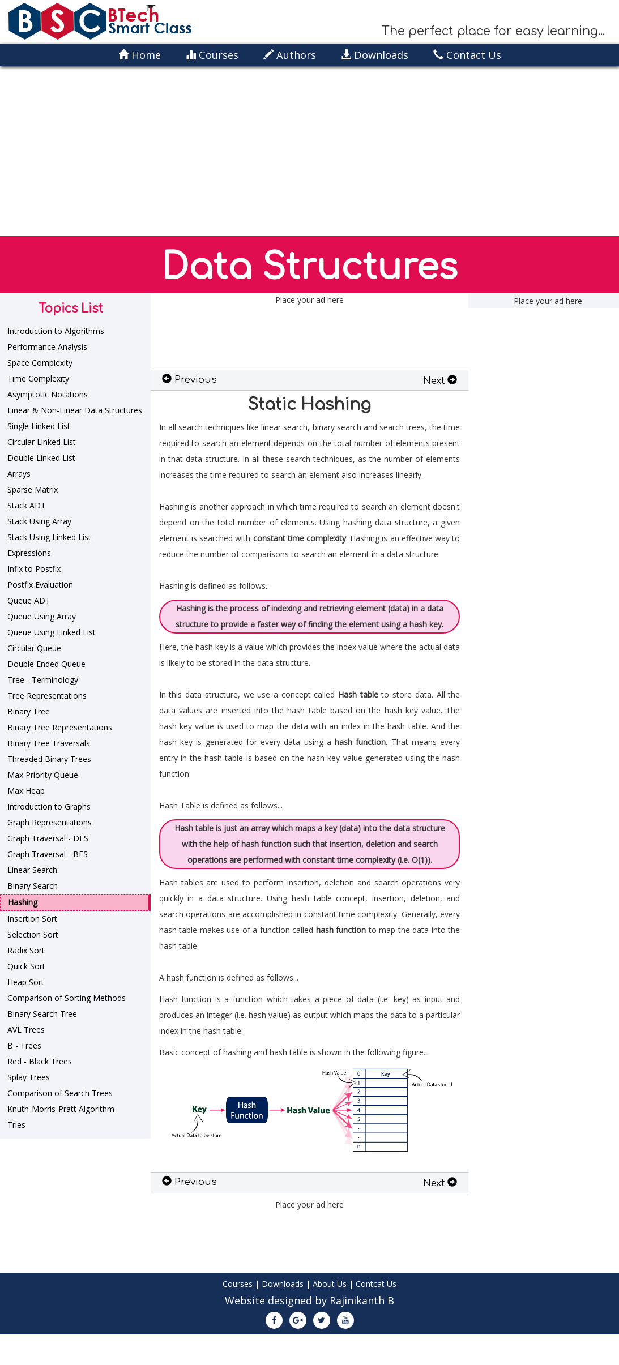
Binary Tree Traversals (48, 743)
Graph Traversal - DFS (47, 838)
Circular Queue (34, 648)
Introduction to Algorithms (55, 331)
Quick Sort (26, 966)
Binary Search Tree (42, 1013)
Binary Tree (28, 711)
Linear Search (32, 870)
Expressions (29, 552)
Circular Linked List (41, 442)
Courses (238, 1283)
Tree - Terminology (42, 679)
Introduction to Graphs (49, 806)
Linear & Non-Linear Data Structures (74, 410)
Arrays (19, 473)
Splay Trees (28, 1077)
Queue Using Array (41, 616)
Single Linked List (38, 426)
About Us (330, 1283)
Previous (189, 379)
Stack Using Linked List (49, 537)
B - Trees (24, 1045)
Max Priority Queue (42, 774)
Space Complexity (39, 362)
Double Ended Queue (46, 663)
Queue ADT (28, 600)
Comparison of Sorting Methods (66, 997)
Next (440, 380)
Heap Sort (25, 982)
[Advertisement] (310, 151)
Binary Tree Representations (59, 727)
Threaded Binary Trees (49, 759)
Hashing (22, 902)
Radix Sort (26, 950)
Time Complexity (38, 378)
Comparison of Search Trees (60, 1093)
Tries (16, 1124)
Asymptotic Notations (47, 394)
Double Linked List (41, 457)
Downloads (283, 1283)
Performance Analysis (47, 346)
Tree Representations (47, 695)
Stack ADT (26, 505)
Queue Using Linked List (51, 632)
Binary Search (32, 885)
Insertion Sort (32, 918)
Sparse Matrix (32, 489)
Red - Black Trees (39, 1061)
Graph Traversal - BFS (47, 854)
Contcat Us (376, 1283)
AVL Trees (26, 1029)
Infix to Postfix (34, 568)
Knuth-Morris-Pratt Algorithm (60, 1108)
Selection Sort (32, 934)
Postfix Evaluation (40, 584)
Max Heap (26, 790)
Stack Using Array (39, 521)
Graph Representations (49, 822)
